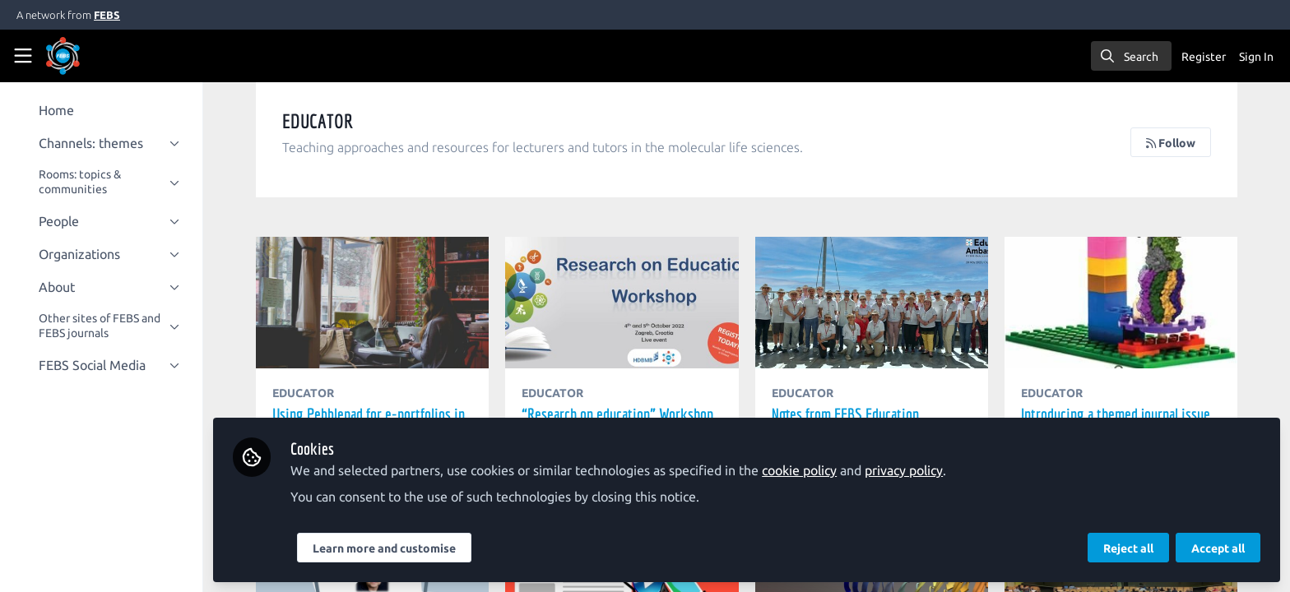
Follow (1170, 143)
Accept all (1218, 548)
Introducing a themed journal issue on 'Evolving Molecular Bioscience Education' (1121, 302)
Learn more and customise (391, 548)
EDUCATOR (310, 393)
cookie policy (806, 470)
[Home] (85, 56)
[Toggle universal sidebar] (23, 56)
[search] (1131, 56)
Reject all (1128, 548)
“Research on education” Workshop (626, 302)
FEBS (107, 15)
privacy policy (911, 470)
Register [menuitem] (1203, 56)
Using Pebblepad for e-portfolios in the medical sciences (378, 302)
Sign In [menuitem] (1256, 56)
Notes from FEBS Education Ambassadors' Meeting (874, 302)
